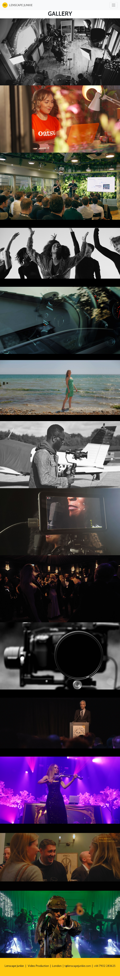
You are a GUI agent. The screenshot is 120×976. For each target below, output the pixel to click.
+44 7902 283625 (104, 966)
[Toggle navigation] (113, 5)
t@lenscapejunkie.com (78, 966)
